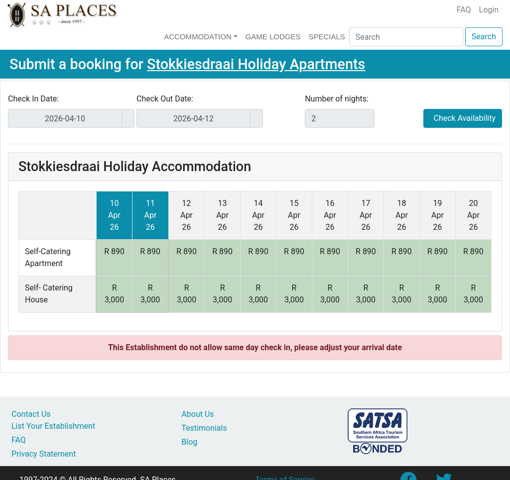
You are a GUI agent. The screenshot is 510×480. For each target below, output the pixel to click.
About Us (197, 414)
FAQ (464, 9)
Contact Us (31, 414)
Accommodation (198, 36)
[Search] (406, 36)
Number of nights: (337, 98)
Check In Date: (33, 98)
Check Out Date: (164, 98)
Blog (189, 442)
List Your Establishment (53, 426)
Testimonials (204, 428)
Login (489, 9)
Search (484, 36)
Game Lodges (273, 36)
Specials (326, 36)
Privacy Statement (43, 454)
